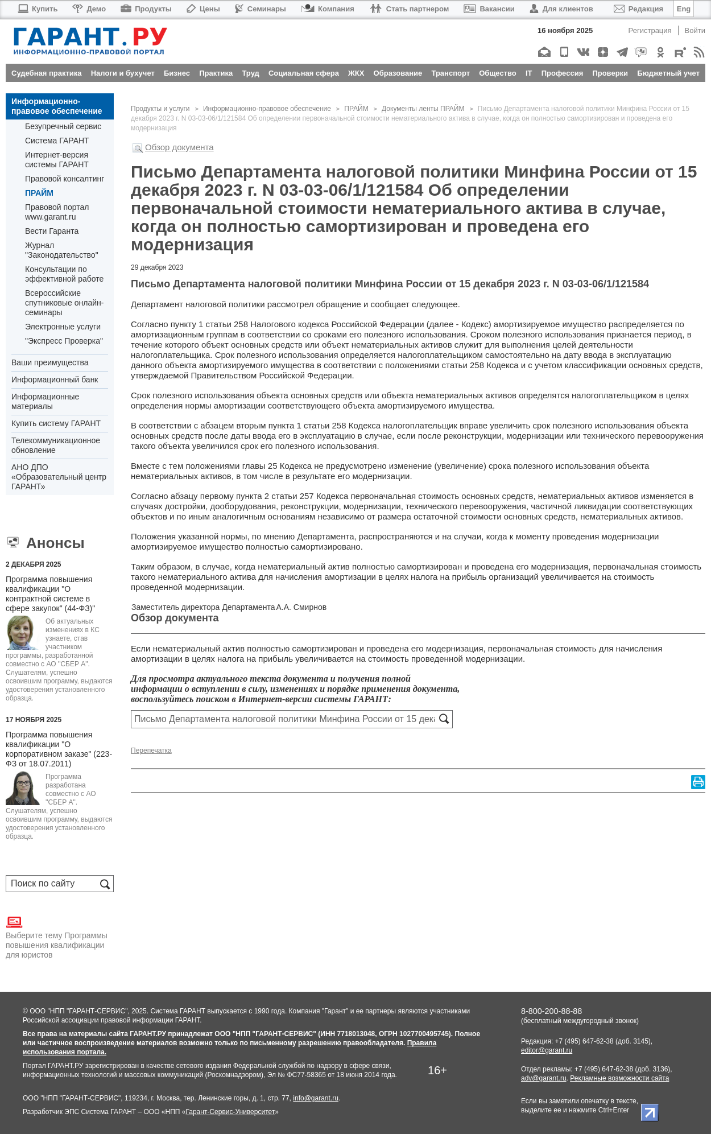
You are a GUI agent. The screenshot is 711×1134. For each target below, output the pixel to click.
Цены (203, 9)
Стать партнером (409, 9)
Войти (695, 30)
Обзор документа (179, 147)
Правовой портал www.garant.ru (57, 212)
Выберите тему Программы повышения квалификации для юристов (57, 936)
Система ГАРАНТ (57, 140)
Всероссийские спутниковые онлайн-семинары (64, 302)
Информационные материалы (45, 401)
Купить (37, 9)
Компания (327, 9)
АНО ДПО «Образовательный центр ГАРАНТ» (58, 477)
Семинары (260, 9)
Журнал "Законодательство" (61, 250)
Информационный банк (54, 379)
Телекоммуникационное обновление (55, 445)
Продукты (146, 9)
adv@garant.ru (544, 1078)
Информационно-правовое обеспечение (56, 106)
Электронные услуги (63, 326)
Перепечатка (151, 750)
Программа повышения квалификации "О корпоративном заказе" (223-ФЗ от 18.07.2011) (59, 749)
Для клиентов (561, 9)
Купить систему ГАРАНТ (56, 423)
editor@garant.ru (546, 1050)
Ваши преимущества (49, 362)
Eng (684, 9)
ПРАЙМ (39, 192)
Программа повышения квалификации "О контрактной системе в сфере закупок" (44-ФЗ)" (50, 594)
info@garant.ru (315, 1098)
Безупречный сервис (63, 126)
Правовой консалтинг (64, 178)
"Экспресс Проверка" (64, 340)
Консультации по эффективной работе (64, 274)
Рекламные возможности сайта (619, 1078)
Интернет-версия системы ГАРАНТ (57, 159)
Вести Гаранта (51, 231)
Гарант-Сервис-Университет (230, 1112)
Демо (89, 9)
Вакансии (489, 9)
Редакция (638, 9)
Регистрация (650, 30)
